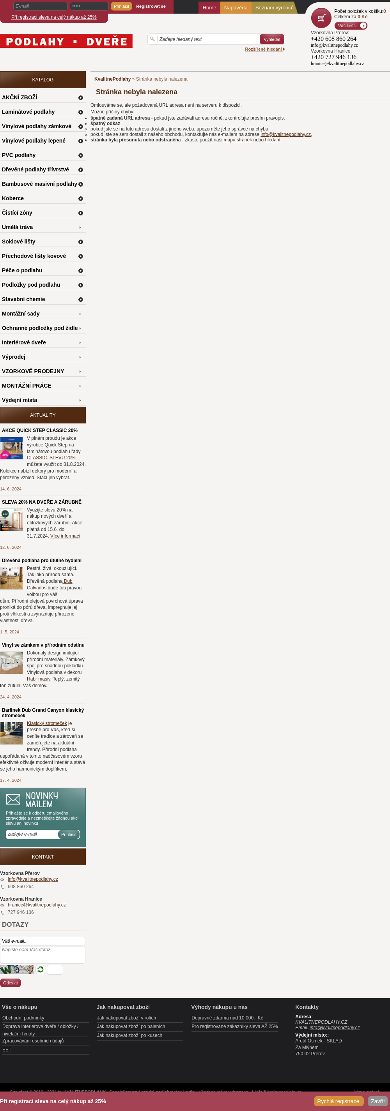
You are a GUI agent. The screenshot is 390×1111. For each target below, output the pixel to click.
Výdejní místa (19, 400)
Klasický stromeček (47, 723)
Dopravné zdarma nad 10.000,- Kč (227, 1018)
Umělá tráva (17, 227)
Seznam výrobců (274, 8)
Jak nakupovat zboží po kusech (129, 1035)
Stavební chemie (23, 299)
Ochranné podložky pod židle (40, 328)
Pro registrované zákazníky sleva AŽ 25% (234, 1026)
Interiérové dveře (24, 342)
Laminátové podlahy (28, 112)
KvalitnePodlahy (112, 79)
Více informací (65, 536)
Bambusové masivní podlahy (39, 184)
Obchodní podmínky (23, 1018)
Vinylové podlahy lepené (34, 141)
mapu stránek (237, 140)
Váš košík (347, 25)
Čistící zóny (17, 213)
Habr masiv (38, 679)
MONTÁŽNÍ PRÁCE (26, 386)
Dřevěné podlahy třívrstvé (35, 169)
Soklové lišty (18, 241)
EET (6, 1050)
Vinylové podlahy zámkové (36, 126)
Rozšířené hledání (265, 49)
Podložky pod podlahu (31, 285)
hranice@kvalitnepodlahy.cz (37, 905)
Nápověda (236, 8)
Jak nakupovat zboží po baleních (131, 1026)
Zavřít (378, 1101)
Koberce (13, 198)
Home (209, 8)
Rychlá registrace (339, 1101)
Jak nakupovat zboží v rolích (126, 1018)
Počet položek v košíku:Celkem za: (360, 14)
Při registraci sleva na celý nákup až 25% (54, 17)
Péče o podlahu (22, 270)
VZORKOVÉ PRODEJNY (33, 371)
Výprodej (13, 357)
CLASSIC (37, 457)
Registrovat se (151, 6)
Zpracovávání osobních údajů (33, 1041)
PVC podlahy (18, 155)
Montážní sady (20, 313)
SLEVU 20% (63, 457)
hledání (272, 140)
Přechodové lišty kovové (34, 256)
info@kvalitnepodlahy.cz (286, 134)
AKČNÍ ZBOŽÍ (19, 97)
